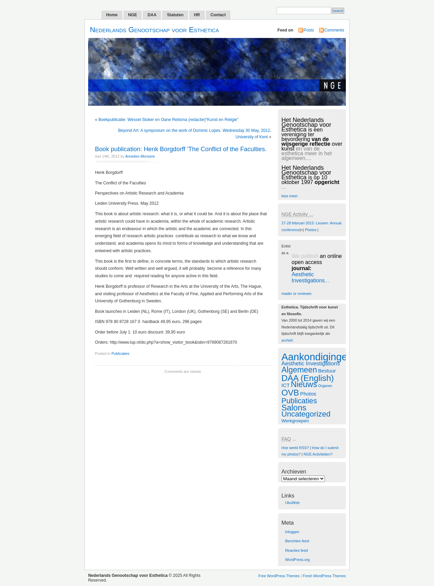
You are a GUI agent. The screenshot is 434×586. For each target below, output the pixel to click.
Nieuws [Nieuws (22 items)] (304, 384)
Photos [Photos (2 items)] (308, 394)
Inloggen (292, 532)
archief (287, 340)
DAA (151, 15)
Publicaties (121, 353)
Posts (308, 30)
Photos (310, 230)
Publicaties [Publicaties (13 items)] (299, 401)
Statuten (175, 15)
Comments (334, 30)
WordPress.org (297, 560)
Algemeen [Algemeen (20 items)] (299, 369)
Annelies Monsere (140, 156)
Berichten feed (297, 541)
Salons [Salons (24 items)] (294, 407)
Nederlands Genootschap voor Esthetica (154, 29)
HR (197, 15)
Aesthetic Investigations (308, 277)
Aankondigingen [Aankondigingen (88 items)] (317, 356)
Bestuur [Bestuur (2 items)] (327, 370)
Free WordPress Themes (279, 576)
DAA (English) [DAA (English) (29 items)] (307, 378)
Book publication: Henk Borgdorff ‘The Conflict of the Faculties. (181, 149)
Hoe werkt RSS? (295, 448)
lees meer (289, 196)
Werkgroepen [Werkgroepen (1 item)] (295, 420)
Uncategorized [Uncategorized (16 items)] (306, 414)
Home (112, 15)
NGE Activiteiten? (317, 454)
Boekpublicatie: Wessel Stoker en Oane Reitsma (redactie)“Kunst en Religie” (168, 119)
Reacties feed (296, 550)
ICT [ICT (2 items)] (285, 385)
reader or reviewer (296, 293)
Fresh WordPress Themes (324, 576)
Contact (218, 15)
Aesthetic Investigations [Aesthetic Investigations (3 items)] (310, 363)
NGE (132, 15)
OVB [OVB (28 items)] (290, 392)
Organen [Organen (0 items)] (325, 386)
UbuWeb (292, 503)
